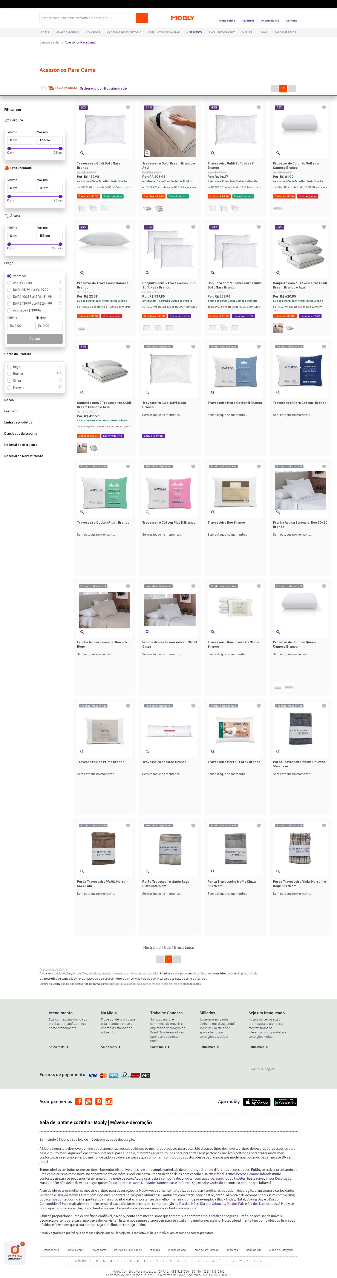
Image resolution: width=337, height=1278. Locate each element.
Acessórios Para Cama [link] (80, 42)
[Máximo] (50, 140)
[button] (107, 88)
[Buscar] (142, 18)
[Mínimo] (20, 140)
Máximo (42, 132)
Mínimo (12, 132)
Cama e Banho (50, 42)
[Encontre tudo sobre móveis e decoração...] (89, 18)
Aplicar (34, 339)
